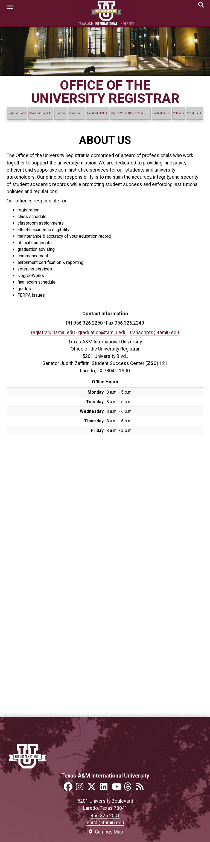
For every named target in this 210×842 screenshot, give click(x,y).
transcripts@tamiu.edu (154, 332)
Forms (61, 112)
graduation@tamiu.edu (102, 332)
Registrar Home (17, 112)
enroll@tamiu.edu (105, 822)
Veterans (178, 112)
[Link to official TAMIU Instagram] (81, 788)
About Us (192, 112)
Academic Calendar (40, 112)
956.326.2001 (105, 815)
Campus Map (105, 832)
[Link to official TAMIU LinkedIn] (105, 788)
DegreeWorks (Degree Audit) (128, 112)
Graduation (159, 112)
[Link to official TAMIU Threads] (129, 788)
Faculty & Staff (95, 112)
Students (74, 112)
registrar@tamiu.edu (53, 332)
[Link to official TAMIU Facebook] (69, 788)
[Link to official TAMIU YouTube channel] (117, 788)
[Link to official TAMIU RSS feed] (141, 788)
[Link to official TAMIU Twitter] (93, 788)
